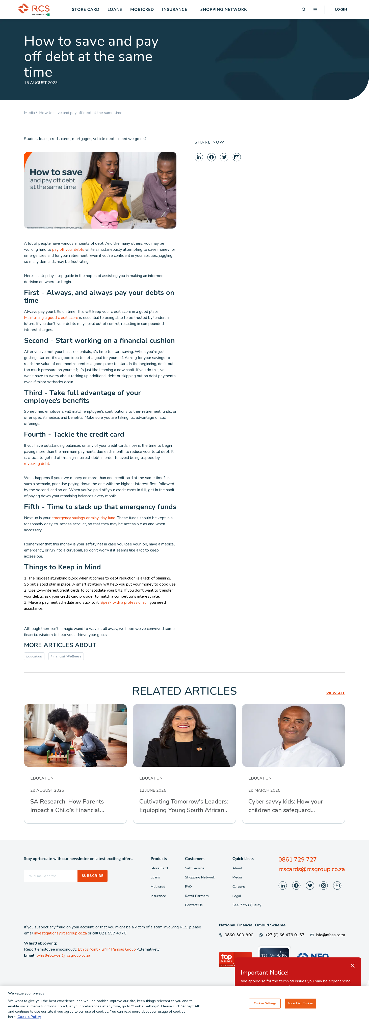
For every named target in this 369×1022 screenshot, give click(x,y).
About (237, 868)
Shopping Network (223, 10)
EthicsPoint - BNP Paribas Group (107, 949)
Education (34, 656)
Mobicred (142, 10)
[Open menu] (315, 9)
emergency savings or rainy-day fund (83, 518)
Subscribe (92, 875)
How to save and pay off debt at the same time (80, 113)
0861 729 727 (297, 859)
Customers (194, 859)
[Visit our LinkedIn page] (282, 885)
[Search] (304, 9)
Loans (115, 10)
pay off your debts (68, 249)
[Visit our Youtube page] (337, 885)
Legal (236, 896)
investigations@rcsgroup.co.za (60, 933)
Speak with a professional (123, 602)
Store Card (85, 10)
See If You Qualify (246, 905)
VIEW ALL (335, 693)
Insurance (174, 10)
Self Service (194, 868)
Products (159, 859)
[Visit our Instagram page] (323, 885)
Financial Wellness (66, 656)
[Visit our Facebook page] (296, 885)
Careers (238, 886)
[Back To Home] (34, 10)
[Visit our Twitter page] (310, 885)
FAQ (188, 886)
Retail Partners (197, 896)
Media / (31, 113)
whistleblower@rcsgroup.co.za (63, 955)
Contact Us (194, 905)
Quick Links (243, 859)
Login (341, 9)
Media (237, 877)
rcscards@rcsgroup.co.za (311, 869)
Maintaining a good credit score (51, 317)
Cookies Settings (265, 1006)
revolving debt (36, 463)
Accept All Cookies (300, 1006)
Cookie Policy (29, 1019)
